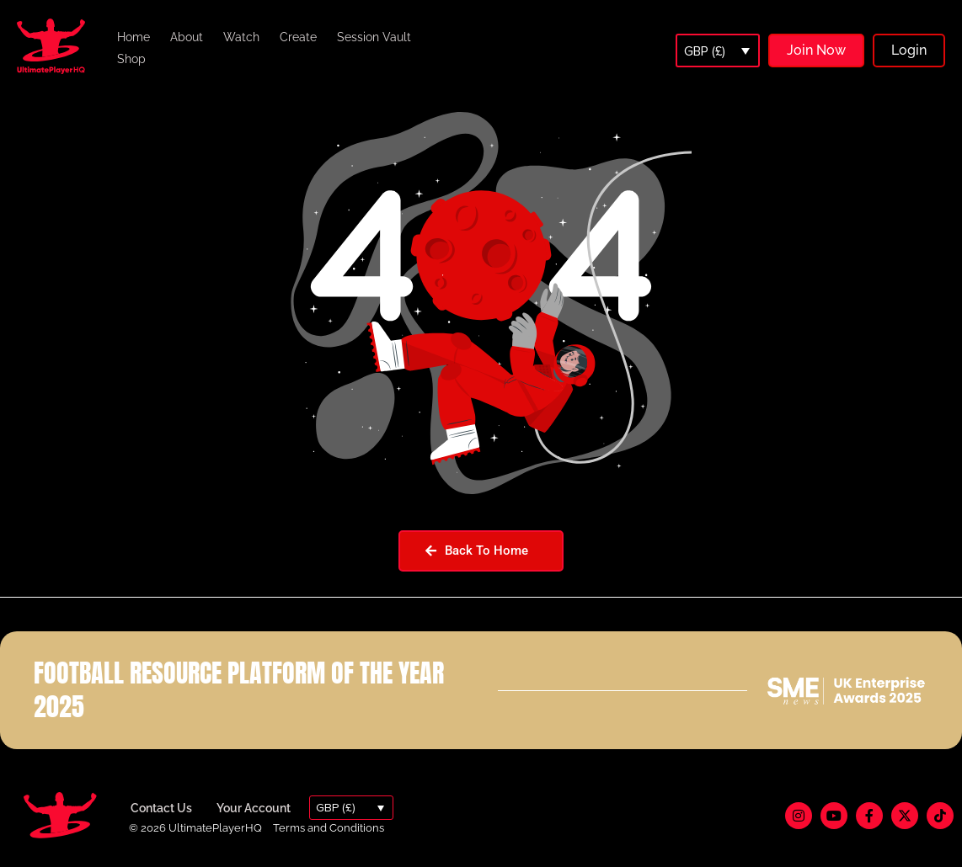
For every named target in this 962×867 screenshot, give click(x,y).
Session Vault (374, 37)
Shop (131, 59)
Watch (241, 37)
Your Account (253, 808)
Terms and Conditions (328, 828)
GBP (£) (704, 51)
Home (133, 37)
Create (298, 37)
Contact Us (161, 808)
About (186, 37)
